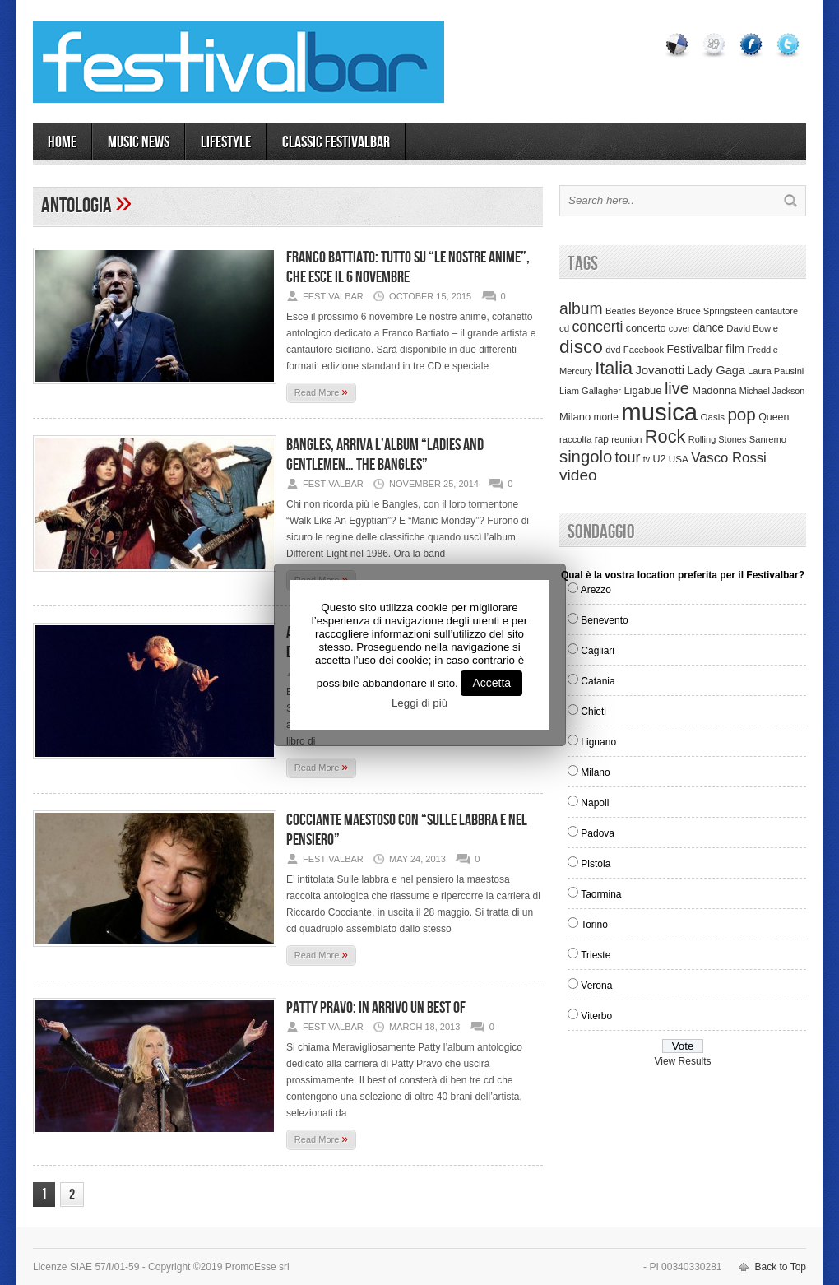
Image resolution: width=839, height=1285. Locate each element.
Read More (321, 391)
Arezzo (596, 590)
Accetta (491, 682)
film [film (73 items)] (734, 348)
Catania (597, 681)
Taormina (601, 894)
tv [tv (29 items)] (646, 459)
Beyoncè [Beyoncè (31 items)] (656, 311)
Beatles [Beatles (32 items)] (620, 311)
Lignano (598, 742)
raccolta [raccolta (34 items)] (575, 439)
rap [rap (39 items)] (602, 439)
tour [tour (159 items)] (628, 457)
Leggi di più (419, 703)
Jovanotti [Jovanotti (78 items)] (659, 370)
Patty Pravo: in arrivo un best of (376, 1008)
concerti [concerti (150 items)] (597, 326)
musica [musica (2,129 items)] (659, 411)
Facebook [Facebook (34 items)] (643, 350)
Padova (597, 833)
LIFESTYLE (226, 142)
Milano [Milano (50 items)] (575, 417)
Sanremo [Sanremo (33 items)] (767, 439)
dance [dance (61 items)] (708, 328)
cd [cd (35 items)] (564, 328)
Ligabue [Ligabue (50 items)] (642, 390)
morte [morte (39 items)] (606, 417)
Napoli (595, 803)
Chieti (593, 711)
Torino (594, 924)
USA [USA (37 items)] (678, 458)
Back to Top (780, 1267)
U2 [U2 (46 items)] (658, 459)
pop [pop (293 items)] (741, 414)
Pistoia (595, 864)
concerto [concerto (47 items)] (646, 328)
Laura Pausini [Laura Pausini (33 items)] (776, 371)
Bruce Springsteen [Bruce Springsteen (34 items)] (714, 311)
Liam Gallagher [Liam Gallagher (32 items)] (590, 391)
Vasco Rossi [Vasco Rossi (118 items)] (729, 458)
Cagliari (597, 650)
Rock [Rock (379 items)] (665, 436)
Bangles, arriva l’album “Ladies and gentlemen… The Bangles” (385, 455)
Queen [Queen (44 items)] (773, 417)
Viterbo (596, 1016)
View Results (682, 1061)
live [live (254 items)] (677, 388)
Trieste (595, 955)
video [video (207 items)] (578, 475)
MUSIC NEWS (138, 142)
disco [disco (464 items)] (581, 346)
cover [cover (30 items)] (679, 328)
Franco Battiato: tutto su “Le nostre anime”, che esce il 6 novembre (408, 267)
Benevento (604, 620)
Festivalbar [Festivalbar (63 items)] (695, 348)
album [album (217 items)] (581, 308)
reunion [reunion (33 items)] (626, 439)
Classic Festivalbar (336, 142)
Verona (596, 985)
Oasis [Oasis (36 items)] (712, 417)
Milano (595, 772)
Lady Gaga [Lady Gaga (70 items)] (715, 370)
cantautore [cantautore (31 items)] (776, 311)
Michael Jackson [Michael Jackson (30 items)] (771, 391)
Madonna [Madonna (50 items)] (714, 390)
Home (62, 142)
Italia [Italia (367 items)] (614, 368)
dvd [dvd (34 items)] (612, 350)
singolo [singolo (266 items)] (585, 457)
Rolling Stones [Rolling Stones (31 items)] (717, 439)
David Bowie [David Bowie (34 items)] (752, 328)
